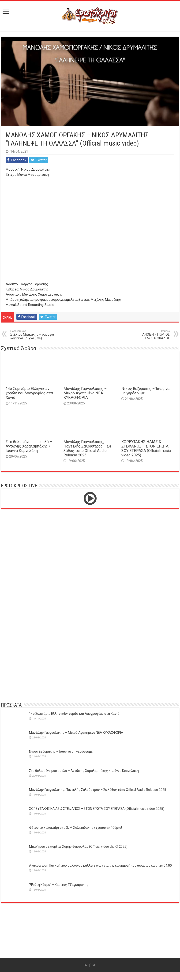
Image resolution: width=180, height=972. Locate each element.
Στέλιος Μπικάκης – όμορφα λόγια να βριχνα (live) (34, 335)
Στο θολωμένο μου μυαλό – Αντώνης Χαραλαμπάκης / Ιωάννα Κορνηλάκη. (29, 446)
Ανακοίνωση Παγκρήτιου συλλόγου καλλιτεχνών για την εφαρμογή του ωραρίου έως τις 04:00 (100, 865)
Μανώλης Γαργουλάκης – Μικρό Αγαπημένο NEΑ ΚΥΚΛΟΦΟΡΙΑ (85, 393)
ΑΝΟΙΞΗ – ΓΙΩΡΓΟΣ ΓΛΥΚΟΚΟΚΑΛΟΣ (146, 335)
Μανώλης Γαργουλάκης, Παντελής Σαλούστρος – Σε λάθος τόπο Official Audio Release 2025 (87, 448)
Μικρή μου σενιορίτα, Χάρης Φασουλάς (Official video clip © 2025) (78, 846)
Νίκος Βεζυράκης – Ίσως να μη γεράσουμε (61, 751)
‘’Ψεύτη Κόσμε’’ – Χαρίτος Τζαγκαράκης (58, 885)
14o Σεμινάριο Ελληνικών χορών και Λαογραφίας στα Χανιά (29, 393)
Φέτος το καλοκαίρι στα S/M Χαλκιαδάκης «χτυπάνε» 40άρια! (75, 827)
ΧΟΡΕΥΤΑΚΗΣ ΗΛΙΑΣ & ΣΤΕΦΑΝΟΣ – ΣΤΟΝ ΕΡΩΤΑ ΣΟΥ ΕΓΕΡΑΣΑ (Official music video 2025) (146, 448)
